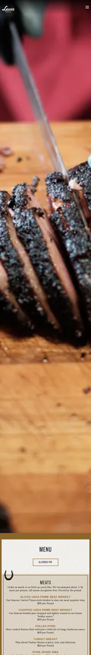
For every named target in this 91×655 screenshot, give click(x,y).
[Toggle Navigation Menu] (87, 7)
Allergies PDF (45, 461)
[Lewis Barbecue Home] (8, 8)
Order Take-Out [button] (45, 650)
